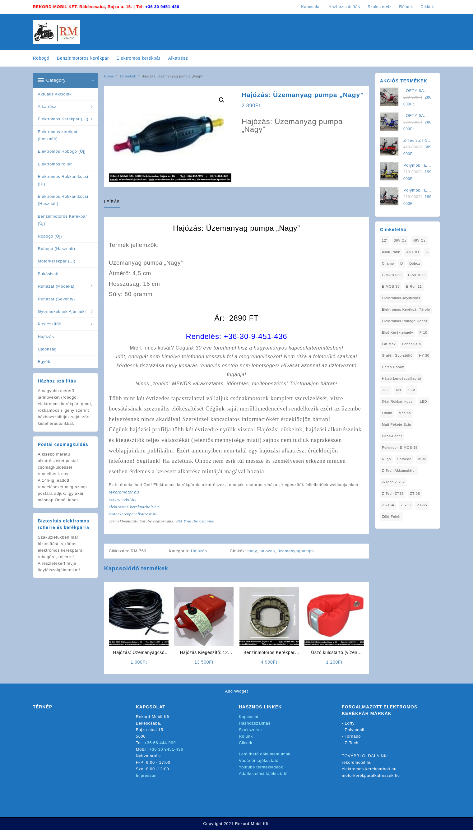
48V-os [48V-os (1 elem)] (419, 240)
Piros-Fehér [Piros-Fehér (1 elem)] (392, 436)
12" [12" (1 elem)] (384, 240)
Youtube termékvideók (261, 767)
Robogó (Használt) (56, 248)
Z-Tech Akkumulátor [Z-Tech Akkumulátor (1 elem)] (399, 470)
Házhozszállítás (255, 723)
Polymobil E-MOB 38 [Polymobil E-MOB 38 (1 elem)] (400, 447)
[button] (221, 100)
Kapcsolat (248, 716)
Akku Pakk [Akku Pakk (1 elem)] (391, 252)
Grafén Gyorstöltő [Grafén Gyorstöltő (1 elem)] (397, 355)
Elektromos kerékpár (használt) (58, 135)
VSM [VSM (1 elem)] (422, 459)
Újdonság (47, 349)
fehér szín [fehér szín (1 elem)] (411, 344)
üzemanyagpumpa (296, 551)
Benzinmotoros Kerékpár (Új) (62, 220)
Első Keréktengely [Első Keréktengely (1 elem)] (397, 332)
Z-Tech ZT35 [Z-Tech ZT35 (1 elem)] (393, 493)
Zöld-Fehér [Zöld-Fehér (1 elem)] (391, 516)
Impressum (147, 775)
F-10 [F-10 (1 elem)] (423, 332)
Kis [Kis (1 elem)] (398, 390)
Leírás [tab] (112, 201)
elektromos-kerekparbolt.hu (134, 506)
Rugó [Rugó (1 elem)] (386, 459)
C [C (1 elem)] (426, 252)
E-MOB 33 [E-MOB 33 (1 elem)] (417, 275)
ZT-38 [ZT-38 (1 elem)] (405, 505)
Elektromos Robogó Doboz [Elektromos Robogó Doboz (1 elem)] (405, 321)
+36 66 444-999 (160, 742)
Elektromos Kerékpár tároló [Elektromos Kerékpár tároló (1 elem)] (406, 309)
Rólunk (246, 736)
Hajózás (46, 336)
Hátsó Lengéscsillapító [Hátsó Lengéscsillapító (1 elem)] (401, 378)
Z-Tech (352, 742)
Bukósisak (48, 273)
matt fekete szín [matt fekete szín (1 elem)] (396, 424)
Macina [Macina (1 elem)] (405, 413)
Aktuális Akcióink (55, 94)
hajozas (267, 551)
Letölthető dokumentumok (264, 754)
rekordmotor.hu (124, 492)
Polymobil (354, 729)
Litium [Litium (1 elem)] (387, 413)
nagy (252, 551)
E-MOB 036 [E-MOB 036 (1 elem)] (392, 275)
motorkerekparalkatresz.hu (133, 514)
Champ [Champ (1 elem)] (388, 263)
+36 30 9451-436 (162, 6)
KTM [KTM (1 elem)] (411, 390)
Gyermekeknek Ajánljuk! (62, 311)
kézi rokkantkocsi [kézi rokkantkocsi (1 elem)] (398, 401)
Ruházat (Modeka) (56, 286)
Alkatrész (47, 106)
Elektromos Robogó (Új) (62, 151)
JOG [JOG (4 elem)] (386, 390)
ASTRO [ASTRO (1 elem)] (412, 252)
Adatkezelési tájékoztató (263, 773)
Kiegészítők (49, 324)
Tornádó (353, 736)
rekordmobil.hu (123, 499)
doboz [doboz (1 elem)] (414, 263)
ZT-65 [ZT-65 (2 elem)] (422, 505)
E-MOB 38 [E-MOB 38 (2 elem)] (391, 286)
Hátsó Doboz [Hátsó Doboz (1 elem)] (393, 367)
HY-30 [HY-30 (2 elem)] (424, 355)
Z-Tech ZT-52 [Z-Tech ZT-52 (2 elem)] (393, 482)
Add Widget (236, 691)
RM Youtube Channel (195, 521)
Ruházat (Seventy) (56, 299)
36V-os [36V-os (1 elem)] (400, 240)
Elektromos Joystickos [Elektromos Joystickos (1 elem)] (401, 298)
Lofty (350, 723)
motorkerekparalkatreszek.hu (371, 775)
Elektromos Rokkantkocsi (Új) (63, 180)
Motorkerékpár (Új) (57, 261)
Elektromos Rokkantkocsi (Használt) (63, 200)
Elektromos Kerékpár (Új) (63, 119)
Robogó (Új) (50, 236)
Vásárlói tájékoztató (258, 760)
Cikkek (245, 742)
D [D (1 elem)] (401, 263)
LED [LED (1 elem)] (423, 401)
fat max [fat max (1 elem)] (389, 344)
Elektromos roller (55, 164)
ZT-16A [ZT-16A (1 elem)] (388, 505)
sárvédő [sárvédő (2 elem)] (404, 459)
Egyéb (44, 361)
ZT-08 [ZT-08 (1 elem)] (415, 493)
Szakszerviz (251, 729)
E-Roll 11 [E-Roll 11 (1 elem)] (414, 286)
